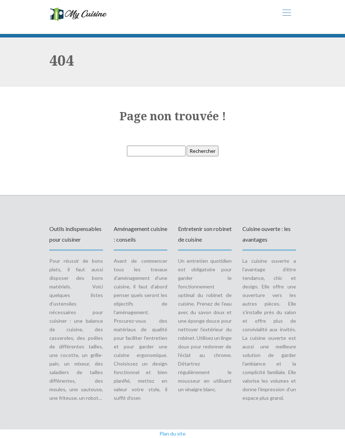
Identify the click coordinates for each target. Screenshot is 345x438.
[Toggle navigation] (286, 13)
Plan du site (172, 434)
